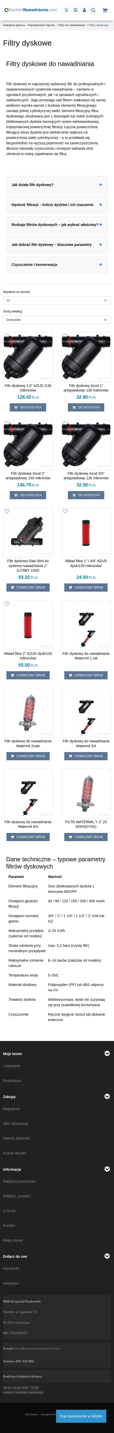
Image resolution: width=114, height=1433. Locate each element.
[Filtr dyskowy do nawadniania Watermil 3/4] (86, 743)
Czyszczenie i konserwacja (34, 265)
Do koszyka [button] (28, 407)
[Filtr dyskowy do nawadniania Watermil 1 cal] (86, 655)
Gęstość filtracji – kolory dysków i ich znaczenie (53, 205)
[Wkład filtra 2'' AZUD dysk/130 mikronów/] (28, 655)
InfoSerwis (31, 1414)
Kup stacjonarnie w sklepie (81, 1416)
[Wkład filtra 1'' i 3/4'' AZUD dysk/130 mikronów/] (86, 563)
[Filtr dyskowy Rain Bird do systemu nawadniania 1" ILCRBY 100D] (28, 566)
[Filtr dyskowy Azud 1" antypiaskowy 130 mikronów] (86, 388)
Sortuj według (13, 311)
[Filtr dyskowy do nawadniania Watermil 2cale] (28, 743)
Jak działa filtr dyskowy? (33, 185)
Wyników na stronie (16, 292)
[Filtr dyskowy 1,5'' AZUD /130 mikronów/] (28, 388)
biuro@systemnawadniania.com (37, 1348)
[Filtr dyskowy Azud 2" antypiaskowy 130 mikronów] (28, 475)
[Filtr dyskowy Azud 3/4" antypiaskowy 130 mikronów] (86, 475)
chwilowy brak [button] (28, 587)
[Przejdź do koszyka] (105, 10)
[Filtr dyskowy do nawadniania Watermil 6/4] (28, 824)
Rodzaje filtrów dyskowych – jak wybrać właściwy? (55, 225)
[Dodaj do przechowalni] (7, 336)
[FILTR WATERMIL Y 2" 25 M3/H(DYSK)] (86, 824)
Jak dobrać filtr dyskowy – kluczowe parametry (52, 245)
